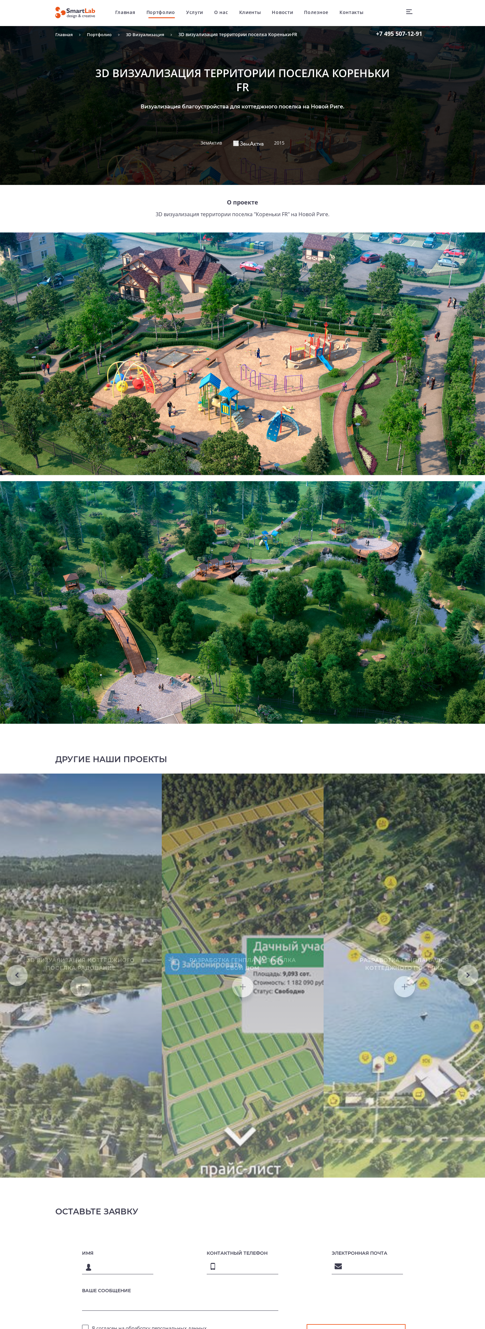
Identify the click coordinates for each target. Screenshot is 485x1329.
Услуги (198, 13)
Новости (286, 13)
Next (467, 1029)
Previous (17, 1029)
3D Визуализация (149, 34)
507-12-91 (399, 33)
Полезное (320, 13)
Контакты (355, 13)
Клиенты (253, 13)
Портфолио (164, 13)
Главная (129, 13)
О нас (225, 13)
